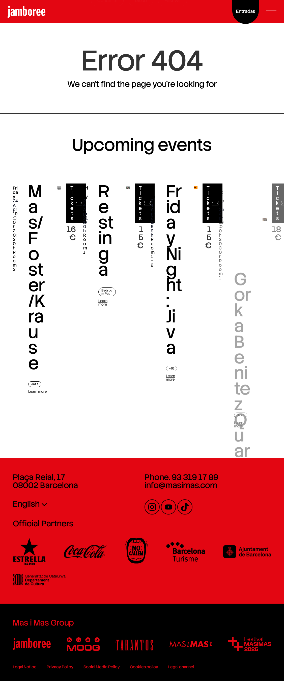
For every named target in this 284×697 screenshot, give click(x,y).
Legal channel (181, 667)
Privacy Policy (60, 667)
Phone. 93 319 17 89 (181, 477)
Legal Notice (25, 667)
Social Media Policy (101, 667)
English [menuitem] (26, 504)
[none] (62, 503)
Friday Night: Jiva (174, 270)
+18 (171, 368)
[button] (271, 11)
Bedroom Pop (106, 292)
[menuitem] (62, 503)
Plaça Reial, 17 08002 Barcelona (45, 481)
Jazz (34, 384)
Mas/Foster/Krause (36, 277)
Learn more (37, 391)
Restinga (106, 230)
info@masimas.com (181, 485)
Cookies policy (144, 667)
